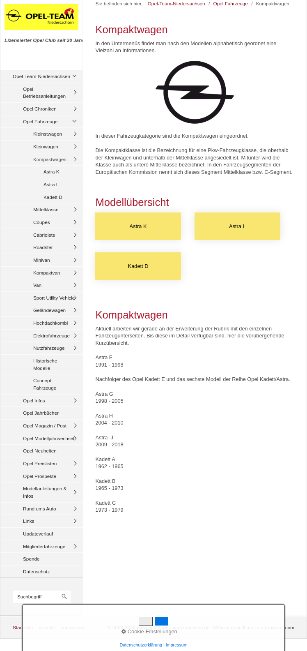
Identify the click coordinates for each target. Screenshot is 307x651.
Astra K (52, 171)
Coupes (41, 222)
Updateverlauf (38, 533)
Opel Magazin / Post (44, 425)
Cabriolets (44, 235)
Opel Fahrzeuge (40, 121)
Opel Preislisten (40, 463)
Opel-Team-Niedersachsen (41, 76)
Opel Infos (34, 400)
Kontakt (47, 627)
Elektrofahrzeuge (51, 335)
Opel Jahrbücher (41, 413)
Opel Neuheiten (40, 450)
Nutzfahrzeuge (49, 348)
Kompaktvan (46, 272)
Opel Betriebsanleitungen (44, 92)
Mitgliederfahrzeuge (44, 546)
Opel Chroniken (40, 108)
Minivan (41, 260)
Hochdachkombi (50, 323)
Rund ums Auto (39, 508)
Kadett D (53, 197)
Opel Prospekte (39, 476)
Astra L (51, 184)
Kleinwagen (45, 146)
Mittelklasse (45, 209)
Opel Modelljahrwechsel (48, 438)
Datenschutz (36, 571)
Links (28, 521)
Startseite (23, 627)
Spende (31, 558)
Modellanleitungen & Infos (45, 492)
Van (37, 285)
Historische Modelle (45, 364)
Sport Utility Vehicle (54, 297)
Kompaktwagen (49, 159)
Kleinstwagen (47, 133)
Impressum (72, 627)
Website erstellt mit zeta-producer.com (253, 627)
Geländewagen (49, 310)
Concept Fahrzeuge (44, 384)
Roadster (43, 247)
